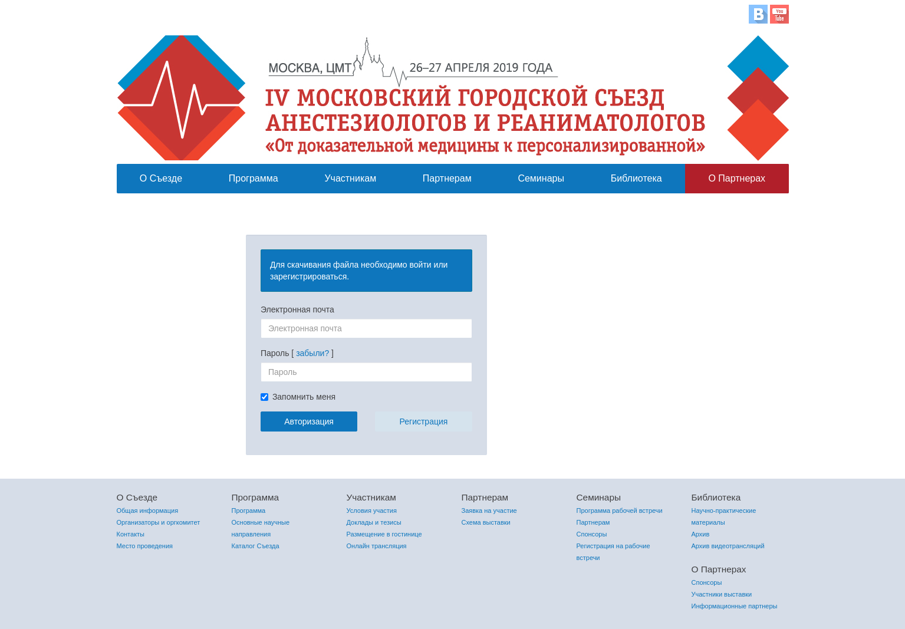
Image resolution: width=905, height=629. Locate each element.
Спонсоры (592, 534)
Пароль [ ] (297, 353)
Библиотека (636, 178)
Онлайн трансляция (377, 545)
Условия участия (372, 510)
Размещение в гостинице (384, 534)
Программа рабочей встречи (620, 510)
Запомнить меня (303, 396)
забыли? (312, 353)
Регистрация (424, 421)
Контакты (131, 534)
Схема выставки (486, 522)
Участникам (350, 178)
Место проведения (145, 545)
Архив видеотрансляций (728, 545)
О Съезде (161, 178)
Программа (253, 178)
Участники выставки (722, 594)
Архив (701, 534)
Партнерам (447, 178)
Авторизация (309, 421)
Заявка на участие (489, 510)
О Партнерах (736, 178)
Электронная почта (297, 309)
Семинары (541, 178)
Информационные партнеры (735, 606)
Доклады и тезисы (374, 522)
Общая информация (148, 510)
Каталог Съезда (255, 545)
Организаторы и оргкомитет (158, 522)
